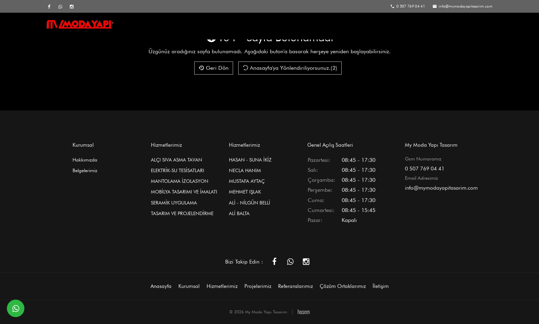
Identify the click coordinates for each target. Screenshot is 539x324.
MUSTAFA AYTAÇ (247, 181)
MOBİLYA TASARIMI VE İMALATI (184, 191)
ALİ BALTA (239, 213)
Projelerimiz (331, 26)
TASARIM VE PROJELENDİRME (182, 213)
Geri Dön (214, 68)
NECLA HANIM (245, 170)
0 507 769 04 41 (424, 169)
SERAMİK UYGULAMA (174, 202)
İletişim (480, 26)
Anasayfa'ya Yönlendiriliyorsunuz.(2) (289, 68)
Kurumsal (244, 26)
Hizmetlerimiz (286, 26)
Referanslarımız (377, 26)
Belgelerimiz (85, 170)
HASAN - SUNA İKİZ (250, 160)
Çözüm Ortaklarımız (432, 26)
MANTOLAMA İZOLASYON (179, 181)
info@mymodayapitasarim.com (441, 188)
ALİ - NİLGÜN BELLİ (249, 202)
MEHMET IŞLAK (245, 191)
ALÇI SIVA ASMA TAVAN (176, 160)
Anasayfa (205, 26)
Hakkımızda (85, 160)
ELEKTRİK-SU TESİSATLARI (177, 170)
